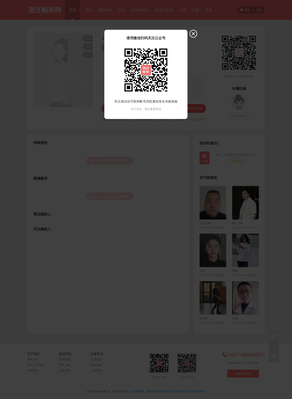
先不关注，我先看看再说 (146, 109)
